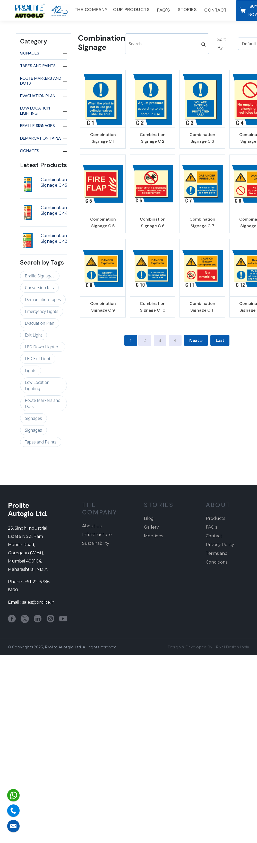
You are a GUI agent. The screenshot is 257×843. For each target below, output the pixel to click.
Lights (30, 370)
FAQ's (163, 10)
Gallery (151, 527)
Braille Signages (37, 125)
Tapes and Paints (38, 65)
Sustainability (95, 543)
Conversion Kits (39, 288)
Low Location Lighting (35, 110)
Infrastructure (97, 534)
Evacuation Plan (37, 95)
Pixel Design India (232, 647)
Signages (29, 53)
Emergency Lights (41, 311)
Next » (196, 340)
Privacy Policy (220, 544)
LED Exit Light (37, 358)
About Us (91, 525)
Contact (215, 10)
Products (215, 518)
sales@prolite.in (38, 602)
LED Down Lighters (43, 347)
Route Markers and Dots (40, 81)
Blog (149, 518)
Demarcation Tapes (41, 138)
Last (220, 340)
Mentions (153, 535)
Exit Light (33, 335)
